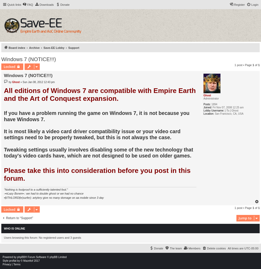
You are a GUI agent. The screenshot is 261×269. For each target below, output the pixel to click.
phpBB (21, 257)
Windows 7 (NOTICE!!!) (28, 59)
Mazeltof (28, 260)
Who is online (14, 228)
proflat (12, 260)
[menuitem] (27, 5)
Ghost (207, 95)
